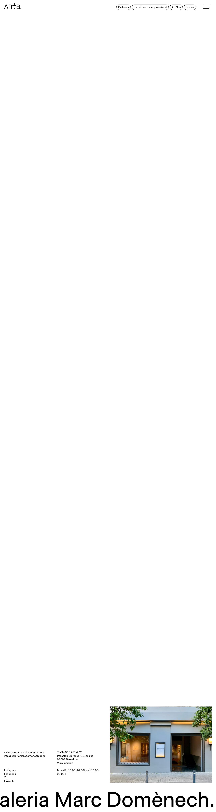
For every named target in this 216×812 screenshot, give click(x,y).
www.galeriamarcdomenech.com (24, 752)
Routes (190, 7)
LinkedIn (9, 781)
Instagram (10, 770)
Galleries (123, 7)
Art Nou (176, 7)
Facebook (10, 774)
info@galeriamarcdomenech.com (24, 756)
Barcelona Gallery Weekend (150, 7)
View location (65, 763)
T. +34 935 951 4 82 (69, 752)
